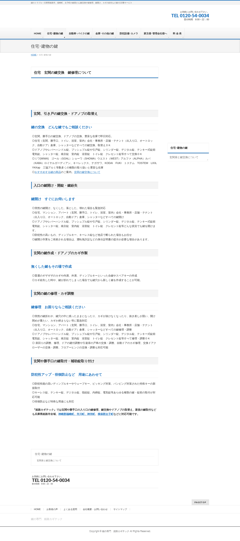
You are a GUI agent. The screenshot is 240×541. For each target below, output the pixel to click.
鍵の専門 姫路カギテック (115, 531)
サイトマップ (120, 509)
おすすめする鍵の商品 (48, 172)
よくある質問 (70, 509)
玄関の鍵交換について (87, 172)
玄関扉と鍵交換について (49, 460)
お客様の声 (52, 509)
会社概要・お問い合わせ (95, 509)
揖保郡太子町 (105, 414)
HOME (37, 509)
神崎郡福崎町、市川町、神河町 (76, 414)
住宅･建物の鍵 (43, 453)
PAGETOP (200, 502)
